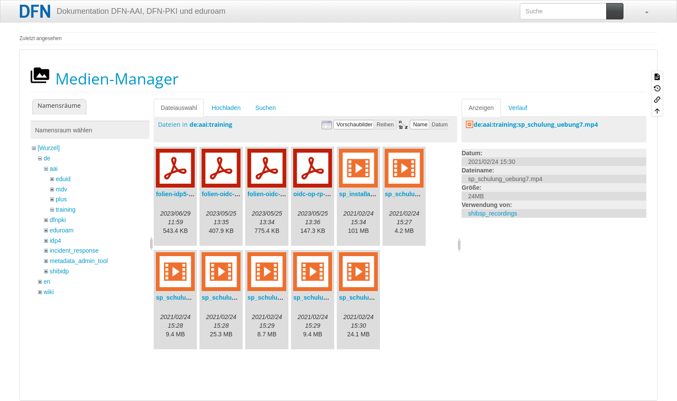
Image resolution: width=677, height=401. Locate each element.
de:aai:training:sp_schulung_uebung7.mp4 (536, 124)
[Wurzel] (49, 147)
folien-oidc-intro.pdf (275, 194)
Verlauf (518, 107)
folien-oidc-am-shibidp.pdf (240, 194)
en (47, 281)
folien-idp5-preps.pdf (186, 194)
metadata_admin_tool (79, 260)
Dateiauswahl (179, 107)
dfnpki (58, 219)
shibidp (59, 271)
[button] (642, 11)
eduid (63, 178)
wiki (49, 291)
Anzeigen (481, 107)
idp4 (55, 240)
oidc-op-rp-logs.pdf (320, 194)
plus (61, 199)
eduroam (61, 230)
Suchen (265, 107)
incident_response (74, 250)
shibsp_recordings (492, 213)
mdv (61, 189)
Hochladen (226, 107)
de (47, 158)
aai (54, 168)
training (66, 209)
